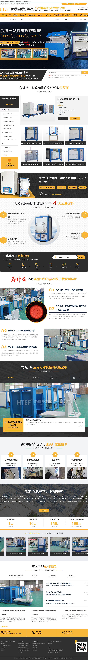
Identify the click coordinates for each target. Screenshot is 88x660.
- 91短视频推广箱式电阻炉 (23, 643)
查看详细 (63, 118)
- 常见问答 (34, 645)
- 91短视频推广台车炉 (22, 645)
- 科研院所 (50, 643)
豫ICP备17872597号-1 (47, 658)
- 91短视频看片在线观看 (5, 645)
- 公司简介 (2, 643)
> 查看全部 (4, 155)
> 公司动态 (35, 641)
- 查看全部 (20, 652)
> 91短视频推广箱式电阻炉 (8, 114)
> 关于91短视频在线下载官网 (7, 641)
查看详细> (80, 426)
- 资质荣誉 (2, 650)
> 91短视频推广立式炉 (7, 151)
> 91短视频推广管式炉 (7, 136)
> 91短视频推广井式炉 (7, 147)
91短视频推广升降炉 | (65, 77)
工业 (77, 377)
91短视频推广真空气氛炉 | (81, 75)
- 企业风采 (2, 647)
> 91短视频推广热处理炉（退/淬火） (9, 141)
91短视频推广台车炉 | (69, 75)
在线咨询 (78, 4)
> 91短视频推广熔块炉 (7, 132)
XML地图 (61, 658)
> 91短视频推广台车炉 (7, 117)
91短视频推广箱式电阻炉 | (58, 75)
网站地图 (56, 658)
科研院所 (32, 377)
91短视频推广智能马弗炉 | (53, 77)
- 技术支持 (34, 650)
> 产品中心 (20, 641)
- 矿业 (49, 645)
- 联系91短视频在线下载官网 (54, 652)
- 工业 (49, 647)
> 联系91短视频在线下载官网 (55, 650)
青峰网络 (71, 658)
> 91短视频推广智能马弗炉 (8, 125)
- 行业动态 (34, 647)
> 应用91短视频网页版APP (54, 641)
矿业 (55, 377)
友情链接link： (4, 626)
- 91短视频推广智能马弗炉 (23, 650)
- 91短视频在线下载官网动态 (38, 643)
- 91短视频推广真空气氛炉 (23, 647)
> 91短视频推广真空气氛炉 (8, 121)
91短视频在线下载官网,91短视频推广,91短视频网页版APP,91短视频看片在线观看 (15, 1)
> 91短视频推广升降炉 (7, 128)
